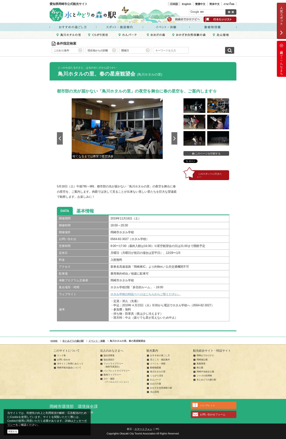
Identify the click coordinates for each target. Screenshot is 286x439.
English (186, 4)
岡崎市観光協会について (69, 367)
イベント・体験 (157, 363)
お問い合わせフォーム (212, 414)
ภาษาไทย (229, 4)
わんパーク (155, 379)
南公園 (200, 367)
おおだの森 (155, 383)
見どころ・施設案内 (160, 359)
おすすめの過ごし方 (160, 355)
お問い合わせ (63, 359)
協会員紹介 (109, 359)
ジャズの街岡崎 (204, 375)
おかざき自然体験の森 (161, 388)
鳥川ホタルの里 (157, 371)
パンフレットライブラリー (117, 370)
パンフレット (207, 405)
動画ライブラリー (112, 374)
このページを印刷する (206, 153)
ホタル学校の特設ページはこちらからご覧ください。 (146, 294)
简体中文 (214, 4)
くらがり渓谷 (156, 375)
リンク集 (61, 355)
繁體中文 (200, 4)
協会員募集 (109, 355)
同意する (12, 431)
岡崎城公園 (202, 359)
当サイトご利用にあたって (70, 363)
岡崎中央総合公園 (205, 371)
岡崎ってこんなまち (281, 59)
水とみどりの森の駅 (206, 379)
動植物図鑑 (155, 367)
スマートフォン (143, 429)
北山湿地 (154, 392)
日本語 (174, 4)
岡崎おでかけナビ (205, 355)
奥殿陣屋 (201, 363)
